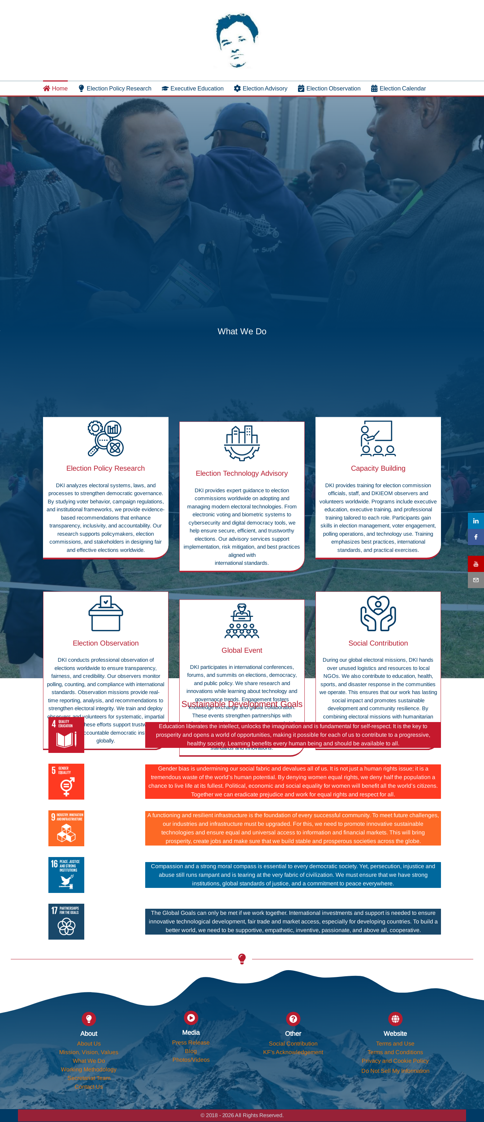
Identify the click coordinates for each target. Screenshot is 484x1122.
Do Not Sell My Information (395, 1071)
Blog (191, 1051)
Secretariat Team (88, 1078)
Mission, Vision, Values (88, 1052)
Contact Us (89, 1087)
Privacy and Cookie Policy (395, 1061)
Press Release (191, 1042)
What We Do (89, 1061)
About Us (89, 1043)
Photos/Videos (191, 1060)
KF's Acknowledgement (293, 1052)
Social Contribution (293, 1043)
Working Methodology (89, 1069)
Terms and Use (395, 1043)
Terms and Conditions (395, 1052)
